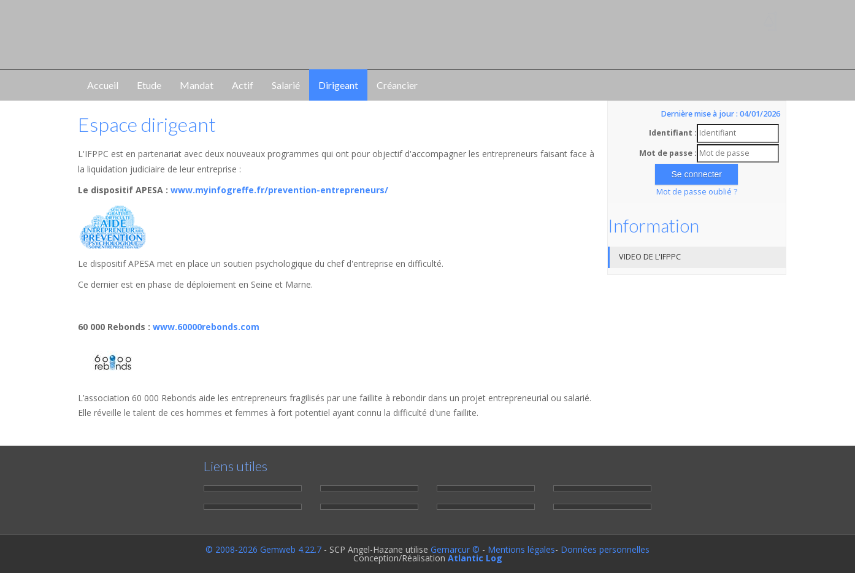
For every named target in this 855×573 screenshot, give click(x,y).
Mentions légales (521, 549)
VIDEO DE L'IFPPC (650, 257)
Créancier (397, 85)
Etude (149, 85)
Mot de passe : (668, 153)
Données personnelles (605, 549)
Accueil (102, 85)
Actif (242, 85)
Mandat (196, 85)
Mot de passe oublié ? (696, 192)
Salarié (286, 85)
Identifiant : (673, 133)
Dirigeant (338, 85)
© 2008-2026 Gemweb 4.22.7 (263, 549)
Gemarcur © (455, 549)
